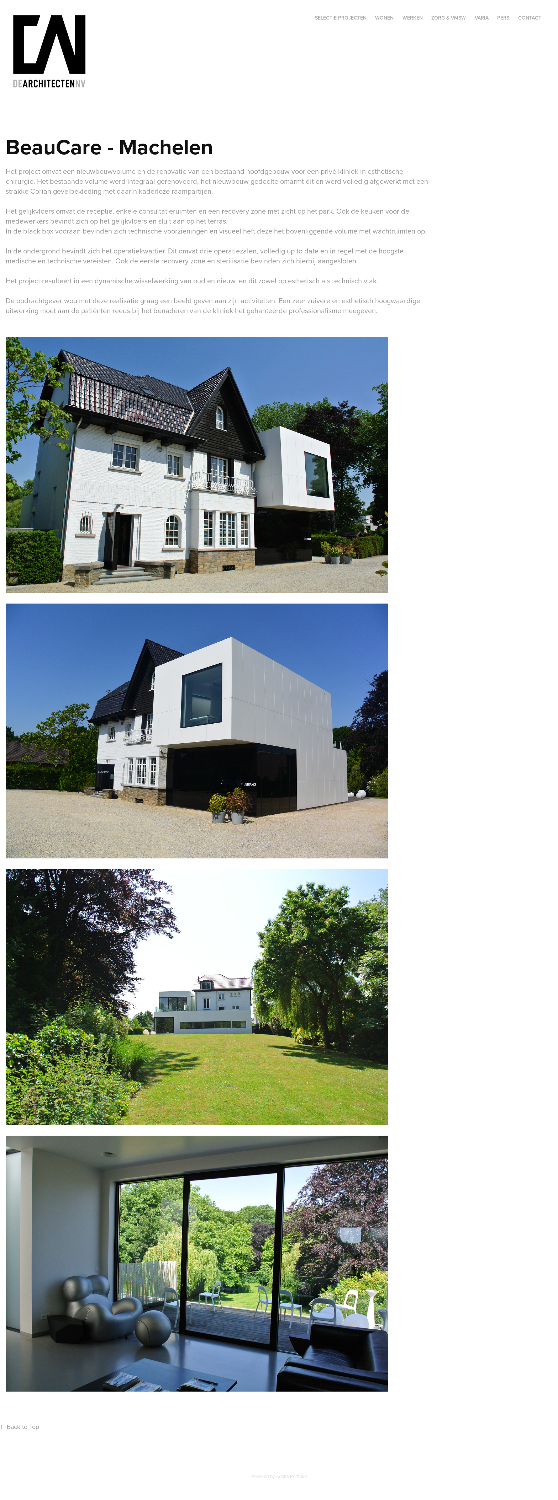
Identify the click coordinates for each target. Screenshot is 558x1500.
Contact (529, 17)
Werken (412, 17)
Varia (482, 17)
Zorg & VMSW (448, 17)
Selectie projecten (341, 17)
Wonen (384, 17)
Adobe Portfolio (291, 1476)
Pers (503, 17)
